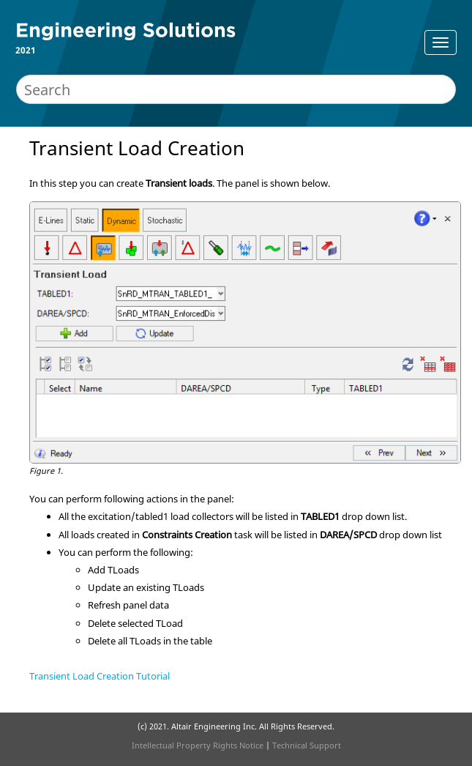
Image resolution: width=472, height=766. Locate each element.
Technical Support (306, 745)
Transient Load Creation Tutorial (99, 676)
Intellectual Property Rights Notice (197, 745)
